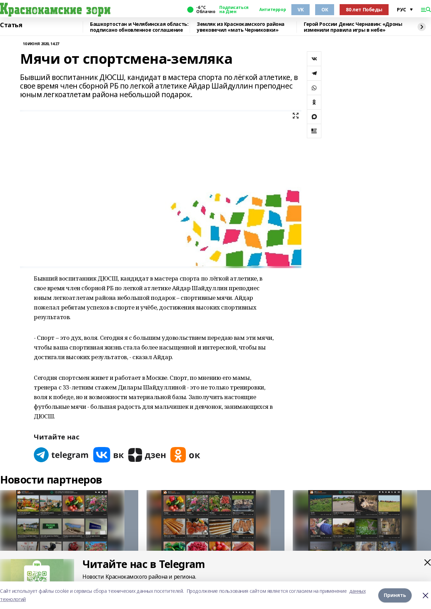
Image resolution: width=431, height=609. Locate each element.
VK (300, 9)
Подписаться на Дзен (233, 10)
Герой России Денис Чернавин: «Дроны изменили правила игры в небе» (353, 27)
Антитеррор (272, 10)
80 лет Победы (364, 9)
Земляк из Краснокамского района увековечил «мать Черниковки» (240, 27)
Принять (395, 595)
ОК (324, 9)
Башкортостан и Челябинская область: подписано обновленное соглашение (139, 27)
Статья (11, 25)
